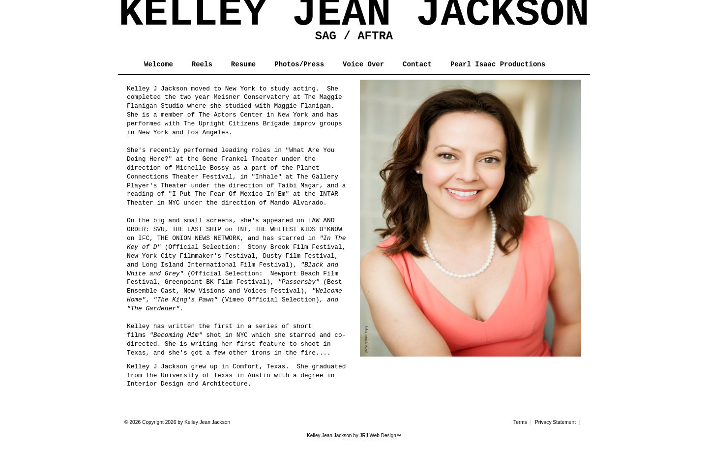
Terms (520, 422)
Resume (243, 64)
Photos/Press (299, 64)
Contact (417, 64)
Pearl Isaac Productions (497, 64)
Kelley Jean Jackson (329, 435)
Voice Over (363, 64)
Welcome (158, 64)
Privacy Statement (555, 422)
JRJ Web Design (378, 435)
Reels (202, 64)
